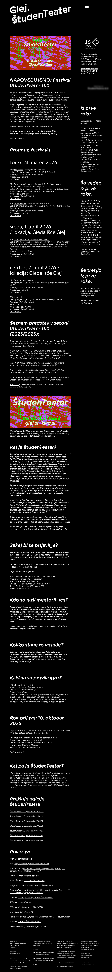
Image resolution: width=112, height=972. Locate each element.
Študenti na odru (31, 876)
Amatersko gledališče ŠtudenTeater (54, 917)
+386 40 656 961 (14, 945)
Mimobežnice (20, 204)
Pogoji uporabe (85, 957)
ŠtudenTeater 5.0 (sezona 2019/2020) (26, 836)
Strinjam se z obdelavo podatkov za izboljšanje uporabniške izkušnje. (43, 959)
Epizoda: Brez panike (23, 280)
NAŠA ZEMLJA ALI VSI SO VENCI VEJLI (31, 240)
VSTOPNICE (15, 179)
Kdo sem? (18, 170)
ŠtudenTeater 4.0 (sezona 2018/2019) (26, 841)
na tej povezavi (35, 579)
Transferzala (71, 962)
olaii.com (61, 945)
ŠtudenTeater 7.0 (25, 912)
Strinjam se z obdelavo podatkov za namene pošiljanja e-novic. (43, 953)
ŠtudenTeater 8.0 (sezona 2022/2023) (26, 821)
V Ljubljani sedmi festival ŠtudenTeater (32, 864)
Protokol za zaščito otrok (87, 949)
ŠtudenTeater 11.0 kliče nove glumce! (26, 431)
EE (88, 962)
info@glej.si (13, 947)
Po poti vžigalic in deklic (37, 927)
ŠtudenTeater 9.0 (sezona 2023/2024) (26, 816)
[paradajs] (18, 297)
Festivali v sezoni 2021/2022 (30, 907)
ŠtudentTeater (24, 902)
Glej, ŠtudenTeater (40, 14)
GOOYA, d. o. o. (89, 964)
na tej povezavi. (35, 740)
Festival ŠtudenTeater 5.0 (29, 922)
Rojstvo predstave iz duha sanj (27, 184)
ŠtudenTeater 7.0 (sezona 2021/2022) (26, 826)
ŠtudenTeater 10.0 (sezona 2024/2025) (27, 812)
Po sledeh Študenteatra (34, 881)
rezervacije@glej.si (15, 953)
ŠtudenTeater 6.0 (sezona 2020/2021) (26, 831)
